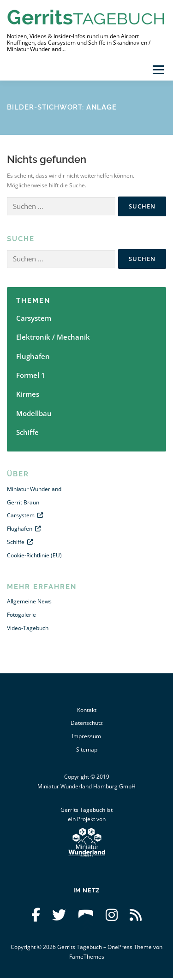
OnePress (119, 947)
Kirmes (27, 394)
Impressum (86, 736)
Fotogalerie (21, 615)
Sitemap (86, 749)
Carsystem (33, 318)
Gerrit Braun (23, 502)
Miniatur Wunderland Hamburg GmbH (86, 786)
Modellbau (34, 413)
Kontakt (86, 710)
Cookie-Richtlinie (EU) (34, 555)
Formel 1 (30, 375)
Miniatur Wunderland (34, 489)
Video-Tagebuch (27, 628)
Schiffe (27, 432)
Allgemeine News (29, 601)
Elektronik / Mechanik (53, 336)
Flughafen (33, 356)
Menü (157, 70)
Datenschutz (87, 723)
